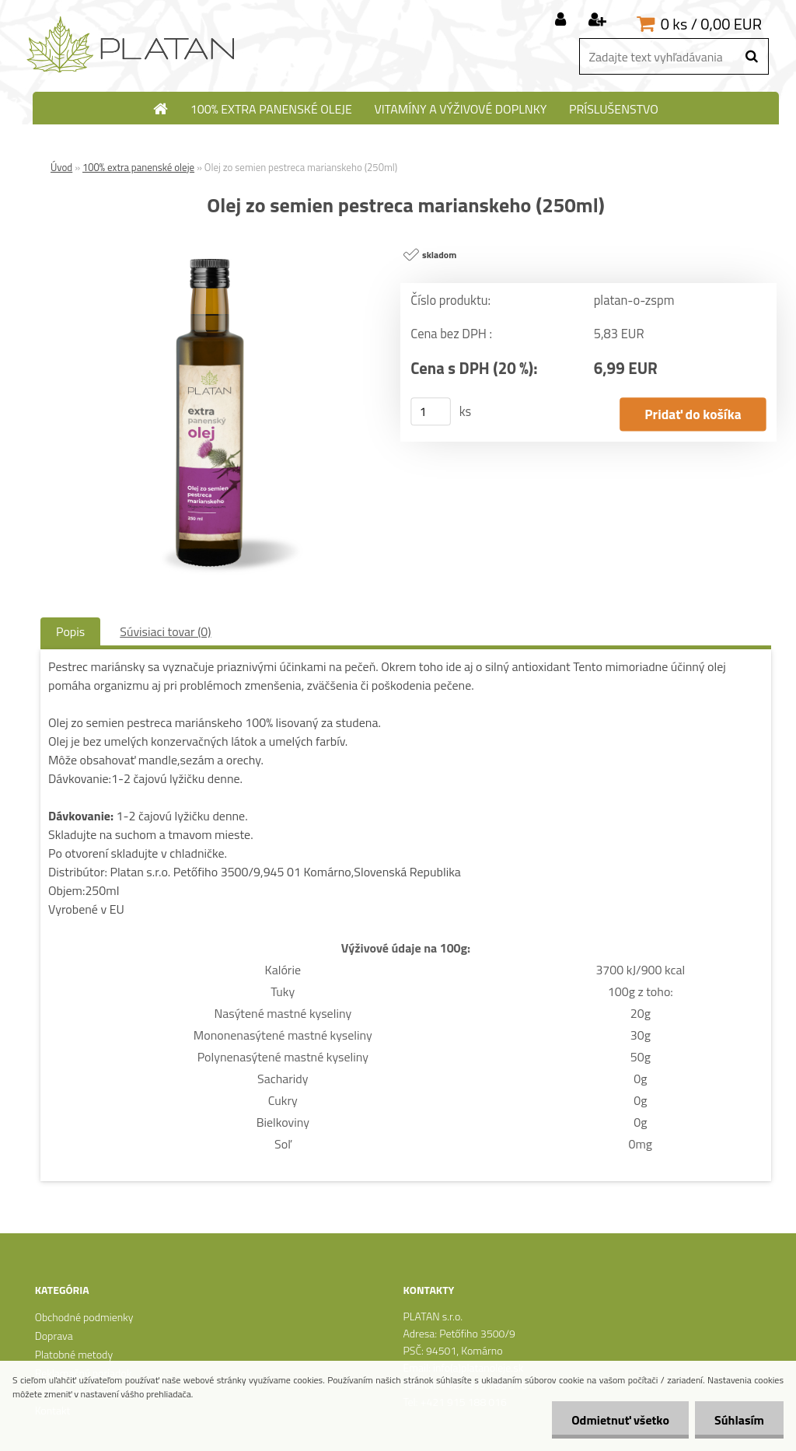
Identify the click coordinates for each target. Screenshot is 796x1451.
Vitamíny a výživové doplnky (460, 109)
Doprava (54, 1335)
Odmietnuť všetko (620, 1420)
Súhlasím (739, 1420)
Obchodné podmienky (84, 1317)
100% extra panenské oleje (271, 109)
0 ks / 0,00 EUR (711, 24)
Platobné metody (74, 1354)
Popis (70, 631)
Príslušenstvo (613, 109)
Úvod (61, 167)
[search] (751, 57)
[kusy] (430, 411)
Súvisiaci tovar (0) (165, 631)
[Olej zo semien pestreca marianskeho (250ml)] (210, 245)
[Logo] (132, 45)
